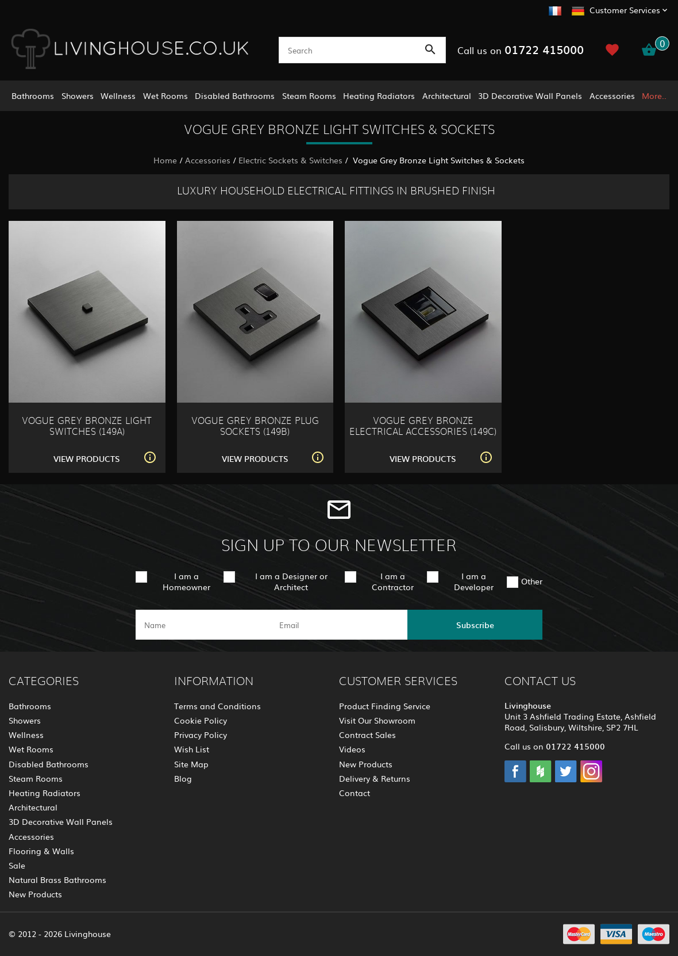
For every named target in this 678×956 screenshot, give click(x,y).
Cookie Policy (200, 720)
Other (531, 581)
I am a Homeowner (186, 581)
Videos (352, 749)
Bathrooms (32, 95)
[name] (203, 624)
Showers (77, 95)
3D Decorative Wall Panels (530, 95)
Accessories (612, 95)
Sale (17, 865)
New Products (35, 894)
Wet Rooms (165, 95)
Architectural (446, 95)
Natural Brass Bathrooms (57, 879)
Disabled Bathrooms (235, 95)
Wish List (191, 749)
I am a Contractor (393, 581)
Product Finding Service (384, 706)
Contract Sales (367, 734)
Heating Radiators (379, 95)
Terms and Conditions (217, 706)
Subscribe (475, 624)
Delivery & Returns (374, 778)
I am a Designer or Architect (291, 581)
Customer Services (625, 10)
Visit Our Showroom (377, 720)
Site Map (191, 764)
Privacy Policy (200, 734)
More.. (654, 95)
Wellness (118, 95)
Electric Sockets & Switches (290, 160)
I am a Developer (474, 581)
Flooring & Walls (41, 850)
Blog (183, 778)
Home (165, 160)
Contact (354, 792)
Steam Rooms (309, 95)
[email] (338, 624)
